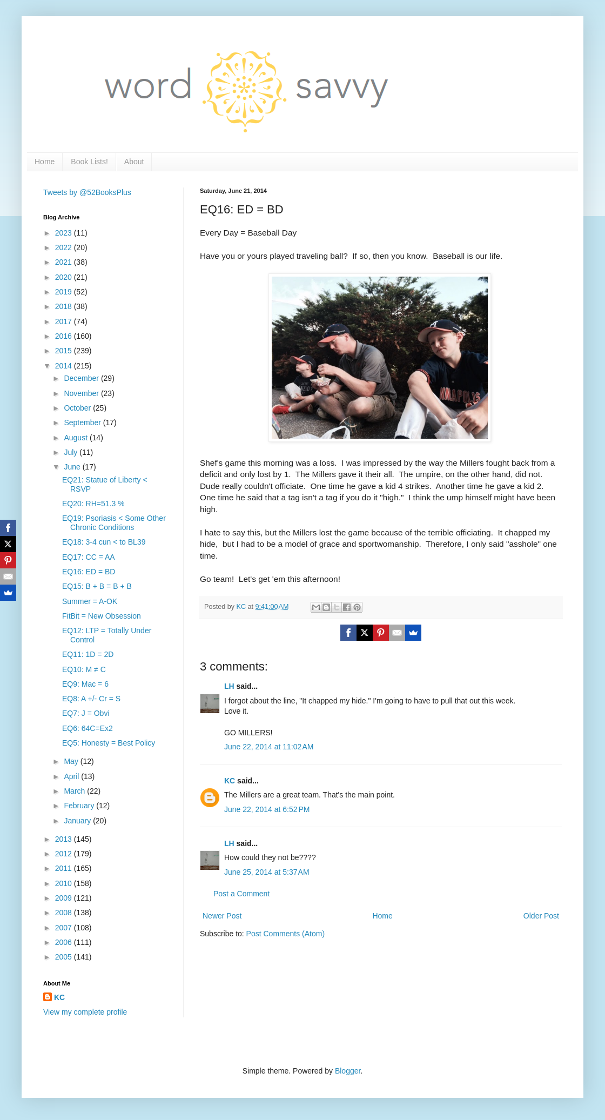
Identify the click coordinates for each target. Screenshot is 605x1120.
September (83, 422)
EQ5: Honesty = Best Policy (108, 743)
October (78, 408)
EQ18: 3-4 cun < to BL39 (104, 542)
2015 (64, 350)
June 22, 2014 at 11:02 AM (268, 746)
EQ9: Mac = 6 (85, 684)
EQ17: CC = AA (88, 557)
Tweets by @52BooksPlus (87, 192)
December (82, 378)
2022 (64, 247)
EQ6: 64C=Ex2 (87, 728)
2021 (64, 262)
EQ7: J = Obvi (86, 713)
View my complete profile (85, 1012)
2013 (64, 839)
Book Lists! (89, 161)
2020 (64, 277)
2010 (64, 883)
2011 (64, 868)
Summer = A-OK (89, 601)
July (71, 452)
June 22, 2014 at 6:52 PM (267, 809)
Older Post (541, 915)
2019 (64, 291)
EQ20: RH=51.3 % (93, 503)
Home (45, 161)
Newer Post (222, 915)
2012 (64, 853)
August (76, 437)
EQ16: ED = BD (88, 571)
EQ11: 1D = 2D (87, 654)
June (73, 466)
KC (229, 780)
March (75, 791)
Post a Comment (241, 893)
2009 (64, 898)
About (134, 161)
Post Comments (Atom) (285, 933)
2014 (64, 365)
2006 (64, 942)
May (72, 761)
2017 (64, 321)
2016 (64, 336)
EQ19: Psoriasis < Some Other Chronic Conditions (114, 523)
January (78, 820)
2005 (64, 957)
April (72, 776)
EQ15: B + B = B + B (97, 586)
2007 (64, 927)
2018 (64, 306)
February (80, 805)
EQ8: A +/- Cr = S (91, 698)
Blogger (347, 1071)
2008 (64, 912)
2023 (64, 233)
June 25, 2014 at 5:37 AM (267, 872)
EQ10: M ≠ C (84, 669)
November (82, 393)
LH (229, 686)
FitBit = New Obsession (101, 616)
